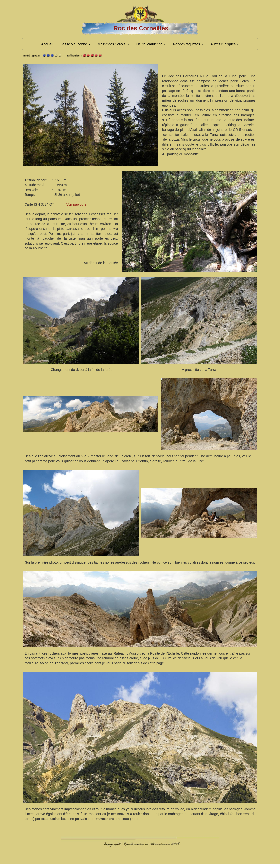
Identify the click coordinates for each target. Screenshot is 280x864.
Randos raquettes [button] (188, 44)
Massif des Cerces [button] (113, 44)
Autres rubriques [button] (224, 44)
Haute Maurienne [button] (151, 44)
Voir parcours (76, 204)
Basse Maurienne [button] (75, 44)
